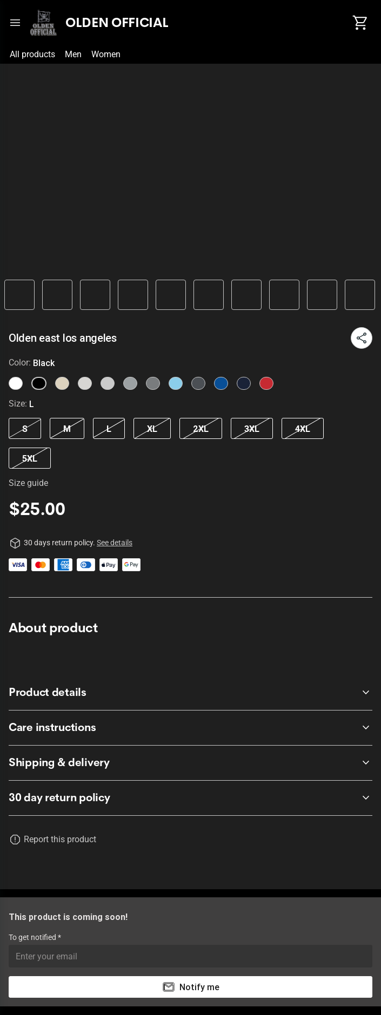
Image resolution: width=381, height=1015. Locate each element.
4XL (302, 428)
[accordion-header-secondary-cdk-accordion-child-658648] (190, 692)
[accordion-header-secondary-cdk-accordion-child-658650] (190, 763)
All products (32, 54)
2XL (201, 428)
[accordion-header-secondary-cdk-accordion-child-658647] (190, 798)
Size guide (28, 483)
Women (106, 54)
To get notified (33, 937)
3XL (251, 428)
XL (152, 428)
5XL (29, 458)
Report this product (60, 839)
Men (73, 54)
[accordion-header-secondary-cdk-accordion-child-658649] (190, 727)
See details (114, 542)
